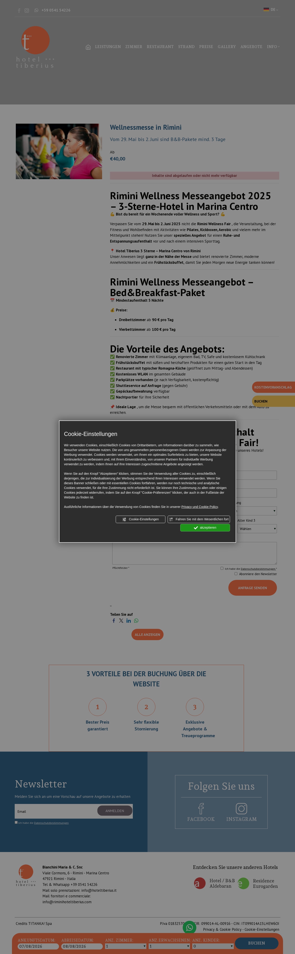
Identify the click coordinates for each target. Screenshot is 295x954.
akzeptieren (205, 528)
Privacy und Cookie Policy (199, 507)
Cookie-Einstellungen (140, 519)
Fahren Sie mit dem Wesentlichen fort (199, 519)
